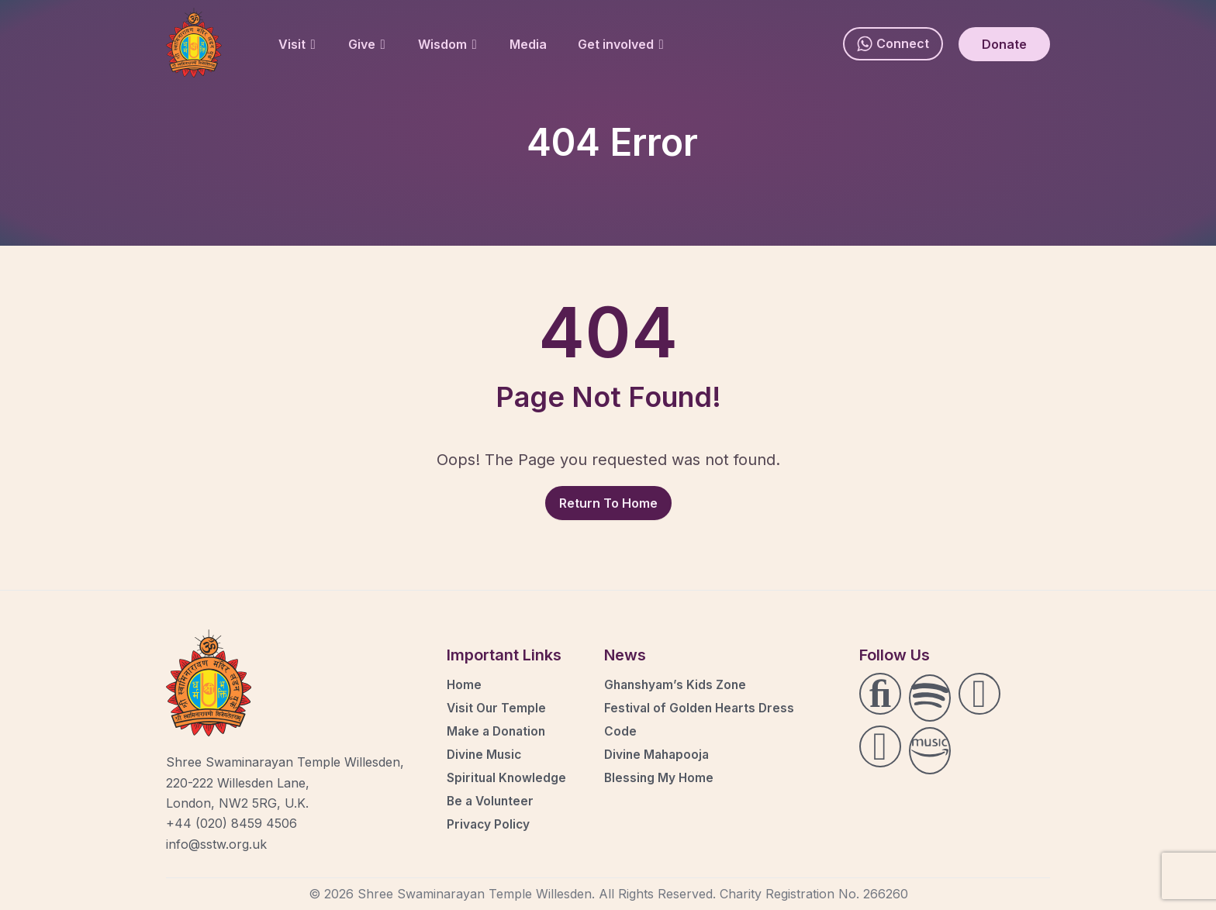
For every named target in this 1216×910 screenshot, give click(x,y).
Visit (297, 44)
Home (464, 684)
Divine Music (485, 754)
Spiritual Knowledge (507, 777)
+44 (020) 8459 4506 (231, 823)
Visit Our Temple (497, 707)
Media (528, 44)
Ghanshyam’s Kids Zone (677, 684)
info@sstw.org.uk (216, 844)
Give (366, 44)
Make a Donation (498, 731)
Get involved (621, 44)
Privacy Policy (489, 824)
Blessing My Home (660, 777)
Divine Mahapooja (658, 754)
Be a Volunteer (492, 800)
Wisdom (447, 44)
